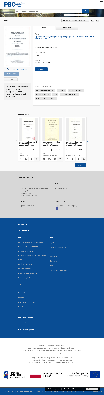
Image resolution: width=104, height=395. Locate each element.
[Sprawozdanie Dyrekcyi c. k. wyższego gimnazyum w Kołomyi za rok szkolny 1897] (52, 129)
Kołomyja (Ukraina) (42, 94)
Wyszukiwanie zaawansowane (75, 15)
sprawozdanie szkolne (43, 63)
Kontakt (21, 298)
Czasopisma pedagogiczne (27, 273)
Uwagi (52, 266)
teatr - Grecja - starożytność (46, 98)
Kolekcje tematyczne (25, 264)
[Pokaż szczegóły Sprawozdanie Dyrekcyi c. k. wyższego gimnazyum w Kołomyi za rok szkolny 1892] (36, 159)
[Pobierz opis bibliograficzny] (25, 159)
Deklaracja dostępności (26, 302)
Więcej (80, 165)
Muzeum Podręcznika (25, 251)
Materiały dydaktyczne (26, 278)
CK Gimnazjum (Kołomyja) (45, 90)
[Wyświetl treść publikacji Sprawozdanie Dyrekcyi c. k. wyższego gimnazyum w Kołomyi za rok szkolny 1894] (78, 159)
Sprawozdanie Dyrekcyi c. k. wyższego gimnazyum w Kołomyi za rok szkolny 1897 (52, 143)
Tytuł (52, 243)
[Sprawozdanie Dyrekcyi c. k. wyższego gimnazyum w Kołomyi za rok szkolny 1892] (28, 129)
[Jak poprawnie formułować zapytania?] (87, 15)
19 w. (55, 94)
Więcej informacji (77, 389)
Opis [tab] (44, 28)
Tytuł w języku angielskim (59, 247)
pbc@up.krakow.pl (27, 206)
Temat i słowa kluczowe (58, 270)
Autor (52, 252)
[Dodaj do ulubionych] (92, 20)
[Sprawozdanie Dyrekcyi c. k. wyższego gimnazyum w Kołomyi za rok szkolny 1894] (75, 129)
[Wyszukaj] (85, 11)
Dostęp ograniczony (15, 69)
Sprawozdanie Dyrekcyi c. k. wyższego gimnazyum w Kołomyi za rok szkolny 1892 (28, 143)
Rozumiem (92, 389)
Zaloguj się (22, 322)
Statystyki (21, 307)
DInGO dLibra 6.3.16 (40, 391)
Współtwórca (55, 256)
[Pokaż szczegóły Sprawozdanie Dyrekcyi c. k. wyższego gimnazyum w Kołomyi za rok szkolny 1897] (59, 159)
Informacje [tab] (67, 28)
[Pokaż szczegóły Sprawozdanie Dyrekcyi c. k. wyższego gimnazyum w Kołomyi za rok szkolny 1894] (83, 159)
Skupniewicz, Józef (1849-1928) (46, 48)
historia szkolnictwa (76, 90)
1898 (37, 55)
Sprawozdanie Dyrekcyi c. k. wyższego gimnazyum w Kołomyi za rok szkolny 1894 (75, 143)
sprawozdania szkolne (69, 94)
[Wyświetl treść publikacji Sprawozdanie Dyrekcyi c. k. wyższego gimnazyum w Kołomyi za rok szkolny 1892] (31, 159)
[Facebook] (57, 209)
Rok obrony (54, 261)
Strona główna (23, 230)
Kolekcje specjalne (24, 269)
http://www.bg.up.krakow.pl (66, 206)
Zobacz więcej (23, 285)
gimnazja (61, 90)
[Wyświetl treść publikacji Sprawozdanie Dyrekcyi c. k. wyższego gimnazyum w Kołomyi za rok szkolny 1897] (54, 159)
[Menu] (101, 2)
